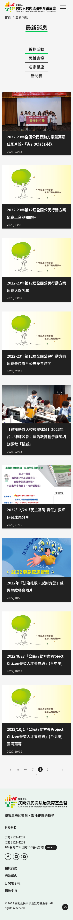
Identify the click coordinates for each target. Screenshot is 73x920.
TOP (65, 907)
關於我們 (11, 868)
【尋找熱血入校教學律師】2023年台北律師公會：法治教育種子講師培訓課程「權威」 (36, 436)
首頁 (8, 17)
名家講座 (36, 67)
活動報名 (11, 876)
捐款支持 (11, 890)
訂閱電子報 (12, 883)
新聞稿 (36, 75)
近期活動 (36, 49)
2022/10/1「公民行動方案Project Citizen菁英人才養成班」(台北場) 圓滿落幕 (35, 736)
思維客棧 (36, 58)
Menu (63, 7)
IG (16, 856)
